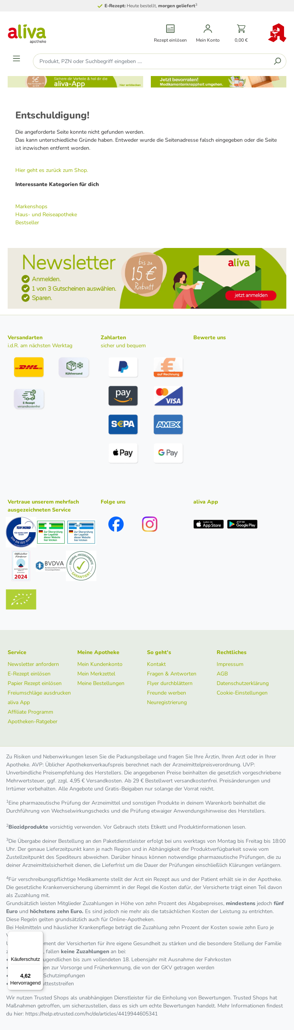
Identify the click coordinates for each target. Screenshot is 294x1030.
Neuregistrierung (167, 702)
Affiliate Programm (30, 712)
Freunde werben (166, 692)
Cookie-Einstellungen (242, 692)
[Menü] (16, 58)
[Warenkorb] (241, 34)
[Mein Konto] (207, 34)
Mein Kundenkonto (99, 664)
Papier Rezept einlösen (35, 683)
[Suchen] (277, 61)
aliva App (19, 702)
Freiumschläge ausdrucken (39, 692)
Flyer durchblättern (170, 683)
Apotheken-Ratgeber (32, 721)
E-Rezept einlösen (29, 673)
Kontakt (156, 664)
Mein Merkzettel (96, 673)
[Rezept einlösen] (170, 34)
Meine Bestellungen (100, 683)
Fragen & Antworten (171, 673)
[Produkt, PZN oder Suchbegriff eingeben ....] (151, 61)
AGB (222, 673)
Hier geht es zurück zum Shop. (51, 170)
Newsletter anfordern (33, 664)
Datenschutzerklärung (243, 683)
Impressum (230, 664)
